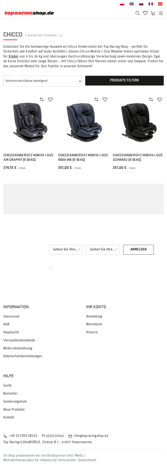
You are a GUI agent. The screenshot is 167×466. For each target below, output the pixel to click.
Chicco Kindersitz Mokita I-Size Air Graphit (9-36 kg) (28, 157)
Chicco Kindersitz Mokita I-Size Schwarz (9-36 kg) (138, 157)
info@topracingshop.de (91, 436)
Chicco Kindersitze (55, 204)
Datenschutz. (63, 275)
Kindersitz (107, 210)
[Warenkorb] (153, 13)
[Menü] (161, 13)
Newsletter (27, 250)
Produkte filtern (124, 80)
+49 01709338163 (23, 436)
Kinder (14, 56)
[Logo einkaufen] (29, 13)
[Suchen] (137, 13)
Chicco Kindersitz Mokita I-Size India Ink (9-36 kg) (83, 157)
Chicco (8, 197)
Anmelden (138, 249)
